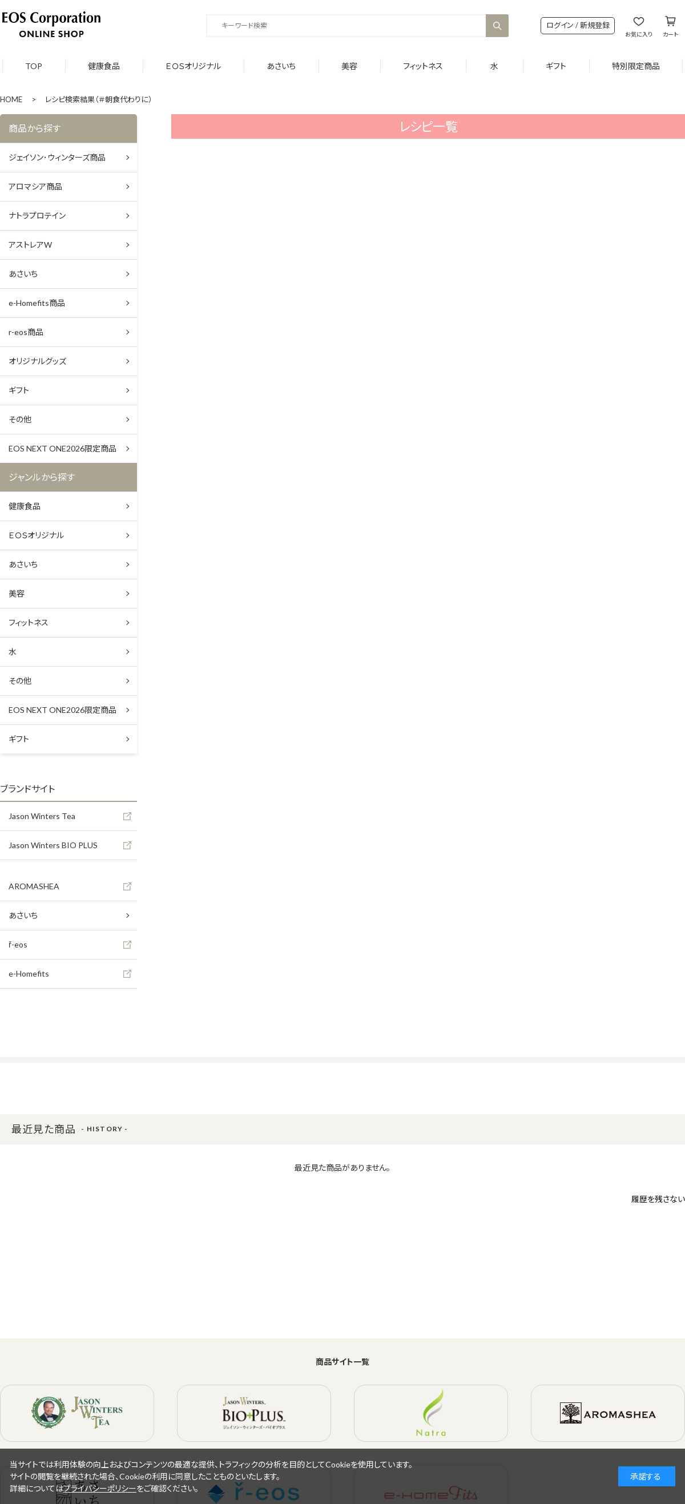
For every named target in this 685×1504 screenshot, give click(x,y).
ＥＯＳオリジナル (193, 66)
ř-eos (18, 944)
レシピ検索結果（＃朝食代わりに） (98, 99)
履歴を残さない (658, 1199)
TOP (33, 66)
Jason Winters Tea (42, 816)
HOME (11, 99)
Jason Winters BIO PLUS (53, 845)
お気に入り (638, 34)
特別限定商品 (636, 66)
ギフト (556, 66)
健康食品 (104, 66)
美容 (349, 66)
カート (670, 34)
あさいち (281, 66)
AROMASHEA (34, 886)
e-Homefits (29, 973)
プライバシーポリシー (99, 1488)
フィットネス (423, 66)
